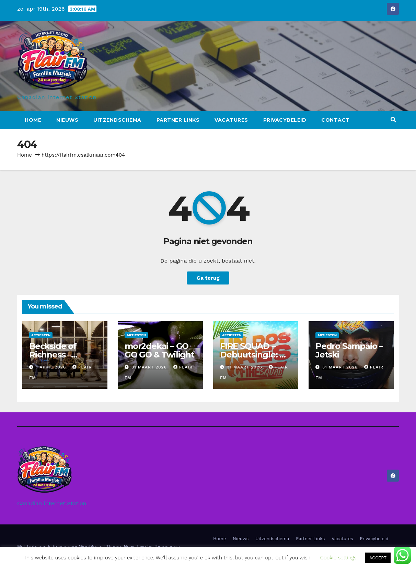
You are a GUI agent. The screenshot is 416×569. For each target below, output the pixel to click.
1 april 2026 (52, 367)
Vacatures (231, 120)
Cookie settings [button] (338, 558)
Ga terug (207, 278)
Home (33, 120)
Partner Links (178, 120)
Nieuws (67, 120)
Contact (335, 120)
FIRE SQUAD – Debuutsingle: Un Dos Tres (255, 354)
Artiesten (40, 335)
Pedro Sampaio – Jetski (349, 350)
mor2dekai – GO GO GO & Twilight (159, 350)
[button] (393, 120)
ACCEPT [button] (377, 557)
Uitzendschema (117, 120)
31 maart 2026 (150, 367)
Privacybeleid (285, 120)
